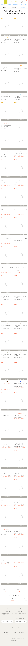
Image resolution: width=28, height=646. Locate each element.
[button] (25, 599)
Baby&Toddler (16, 4)
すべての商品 (8, 4)
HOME (2, 4)
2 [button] (15, 599)
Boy (22, 4)
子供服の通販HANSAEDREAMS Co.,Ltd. (18, 638)
